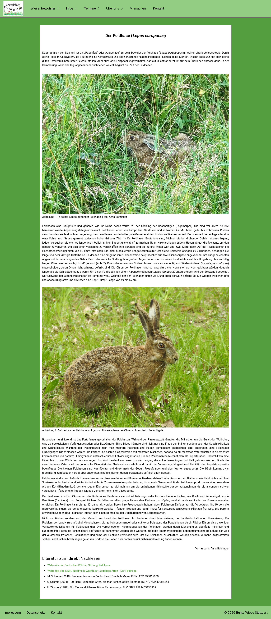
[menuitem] (44, 8)
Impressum (12, 613)
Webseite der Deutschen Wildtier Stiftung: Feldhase (78, 565)
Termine (90, 8)
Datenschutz (36, 613)
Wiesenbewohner (43, 8)
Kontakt (158, 8)
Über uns (112, 8)
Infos (69, 8)
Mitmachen (138, 8)
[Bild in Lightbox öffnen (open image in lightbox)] (135, 144)
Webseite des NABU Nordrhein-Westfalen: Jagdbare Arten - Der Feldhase (92, 570)
